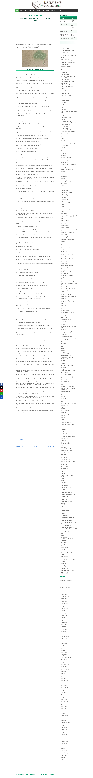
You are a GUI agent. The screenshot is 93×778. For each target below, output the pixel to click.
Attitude (62, 91)
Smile (62, 483)
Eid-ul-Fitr (63, 185)
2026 (62, 57)
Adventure (63, 72)
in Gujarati (63, 317)
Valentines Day (64, 545)
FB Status (63, 645)
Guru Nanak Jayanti (65, 271)
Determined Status (65, 162)
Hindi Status (63, 307)
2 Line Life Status (65, 48)
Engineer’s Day (64, 199)
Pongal (62, 429)
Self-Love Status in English (67, 475)
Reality (62, 445)
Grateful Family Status (66, 265)
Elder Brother (64, 187)
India (62, 321)
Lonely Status (64, 353)
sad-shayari (63, 468)
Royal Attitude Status (65, 459)
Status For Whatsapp (66, 492)
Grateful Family (64, 263)
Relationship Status (65, 722)
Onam (62, 419)
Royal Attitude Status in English (68, 461)
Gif (61, 249)
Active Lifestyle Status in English (68, 67)
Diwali (62, 171)
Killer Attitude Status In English (68, 338)
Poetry (62, 427)
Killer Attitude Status (65, 336)
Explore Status (64, 208)
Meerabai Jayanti (65, 391)
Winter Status (64, 755)
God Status (63, 655)
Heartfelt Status (64, 300)
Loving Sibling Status (65, 369)
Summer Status (64, 743)
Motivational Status (65, 704)
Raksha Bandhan (65, 443)
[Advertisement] (35, 33)
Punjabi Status (64, 718)
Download (63, 174)
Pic (61, 426)
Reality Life (63, 447)
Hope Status (64, 675)
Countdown (63, 145)
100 (62, 45)
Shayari (47, 10)
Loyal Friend (64, 372)
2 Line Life (63, 46)
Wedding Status (64, 752)
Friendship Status (65, 237)
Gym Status (63, 662)
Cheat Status (64, 619)
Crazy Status (64, 629)
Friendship (63, 234)
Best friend (63, 105)
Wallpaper (63, 554)
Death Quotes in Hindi (66, 152)
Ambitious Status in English (67, 86)
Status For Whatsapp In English (68, 494)
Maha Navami (64, 379)
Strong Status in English (66, 511)
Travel (62, 535)
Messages (63, 394)
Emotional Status (65, 636)
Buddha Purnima (65, 124)
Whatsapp (63, 561)
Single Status (64, 734)
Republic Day (64, 452)
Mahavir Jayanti (64, 382)
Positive (62, 431)
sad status (63, 464)
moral (62, 401)
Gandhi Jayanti (64, 246)
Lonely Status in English (66, 355)
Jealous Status (64, 687)
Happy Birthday (64, 273)
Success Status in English (67, 517)
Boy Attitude (63, 119)
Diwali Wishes (64, 173)
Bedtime (63, 102)
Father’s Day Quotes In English (68, 215)
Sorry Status (64, 738)
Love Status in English (66, 365)
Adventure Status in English (67, 76)
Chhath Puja (64, 133)
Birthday (63, 109)
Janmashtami (64, 329)
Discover (63, 166)
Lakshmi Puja (64, 339)
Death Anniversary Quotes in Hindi (69, 149)
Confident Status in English (67, 143)
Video (62, 549)
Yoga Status (63, 759)
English (62, 201)
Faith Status (63, 641)
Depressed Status (65, 157)
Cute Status (63, 633)
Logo (62, 348)
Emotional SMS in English (67, 192)
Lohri (62, 350)
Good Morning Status (66, 657)
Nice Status (63, 708)
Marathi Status (64, 699)
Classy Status (64, 622)
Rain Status (63, 720)
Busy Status (63, 617)
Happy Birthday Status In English (68, 277)
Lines (62, 346)
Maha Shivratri (64, 381)
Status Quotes (64, 499)
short (62, 480)
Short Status (64, 731)
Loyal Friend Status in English (68, 376)
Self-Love (63, 471)
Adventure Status (65, 74)
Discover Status (64, 167)
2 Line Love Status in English (67, 55)
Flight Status (64, 648)
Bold (62, 114)
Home (17, 10)
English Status (64, 202)
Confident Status (64, 142)
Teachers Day (64, 531)
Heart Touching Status (66, 669)
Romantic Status (64, 724)
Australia (63, 97)
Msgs (62, 407)
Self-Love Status (64, 473)
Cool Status (63, 626)
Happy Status (64, 666)
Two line (63, 542)
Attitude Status (32, 10)
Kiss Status (63, 692)
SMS (52, 10)
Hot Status (63, 676)
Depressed (63, 155)
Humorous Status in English (67, 312)
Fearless (63, 218)
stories (62, 504)
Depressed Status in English (67, 159)
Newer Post (20, 446)
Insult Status (64, 685)
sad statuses (64, 466)
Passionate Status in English (67, 424)
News (60, 10)
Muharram (63, 408)
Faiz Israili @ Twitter (64, 585)
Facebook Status (65, 640)
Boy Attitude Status (65, 121)
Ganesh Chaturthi (65, 247)
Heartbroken (64, 293)
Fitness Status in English (66, 232)
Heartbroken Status (65, 294)
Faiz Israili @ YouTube (65, 587)
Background (63, 98)
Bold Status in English (66, 117)
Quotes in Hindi (64, 442)
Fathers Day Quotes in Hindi (67, 216)
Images (62, 315)
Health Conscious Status (66, 281)
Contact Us (63, 764)
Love (62, 360)
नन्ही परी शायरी (64, 573)
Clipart (62, 138)
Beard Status (64, 601)
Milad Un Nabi (64, 396)
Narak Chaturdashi (65, 410)
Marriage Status (64, 701)
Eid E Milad (63, 180)
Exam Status (64, 638)
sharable (63, 476)
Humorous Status (65, 310)
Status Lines (64, 496)
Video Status (64, 750)
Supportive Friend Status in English (69, 528)
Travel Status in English (66, 538)
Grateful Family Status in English (68, 267)
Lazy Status (63, 694)
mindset (62, 398)
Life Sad (63, 343)
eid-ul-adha (63, 183)
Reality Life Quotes (65, 448)
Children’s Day (64, 135)
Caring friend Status (65, 129)
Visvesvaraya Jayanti (66, 552)
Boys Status (63, 610)
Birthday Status (64, 608)
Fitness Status (64, 230)
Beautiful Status (64, 603)
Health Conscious (65, 280)
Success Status (64, 515)
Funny (62, 241)
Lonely (62, 352)
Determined (63, 160)
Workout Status (64, 568)
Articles (62, 88)
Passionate (63, 420)
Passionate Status (65, 422)
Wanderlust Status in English (67, 559)
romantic (63, 454)
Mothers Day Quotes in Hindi (67, 403)
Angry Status (64, 594)
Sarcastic (63, 470)
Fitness (62, 223)
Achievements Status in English (68, 62)
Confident (63, 140)
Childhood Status (65, 620)
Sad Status (63, 725)
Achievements (64, 59)
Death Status (64, 634)
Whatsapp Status (24, 10)
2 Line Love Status (65, 53)
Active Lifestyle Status (66, 66)
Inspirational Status (65, 682)
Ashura (62, 90)
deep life (63, 153)
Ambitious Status (65, 84)
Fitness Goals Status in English (68, 229)
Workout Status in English (67, 570)
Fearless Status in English (67, 222)
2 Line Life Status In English (67, 50)
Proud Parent (64, 433)
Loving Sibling (64, 367)
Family (62, 211)
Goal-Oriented (64, 251)
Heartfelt (63, 298)
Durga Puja (63, 176)
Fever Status (64, 647)
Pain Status (63, 710)
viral (62, 551)
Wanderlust (63, 556)
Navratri (62, 412)
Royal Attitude (64, 457)
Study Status (64, 739)
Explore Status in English (66, 209)
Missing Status (64, 703)
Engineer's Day (64, 197)
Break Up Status (64, 612)
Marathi (62, 384)
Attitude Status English (66, 95)
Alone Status (64, 592)
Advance (63, 70)
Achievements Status (66, 60)
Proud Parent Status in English (68, 436)
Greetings (63, 270)
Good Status (64, 661)
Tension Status (64, 746)
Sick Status (63, 732)
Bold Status (63, 115)
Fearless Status (64, 220)
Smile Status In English (66, 487)
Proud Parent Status (65, 434)
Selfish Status (64, 729)
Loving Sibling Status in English (68, 370)
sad (62, 462)
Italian (62, 324)
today (62, 533)
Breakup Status (64, 613)
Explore (62, 206)
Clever (62, 136)
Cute (62, 147)
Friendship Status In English (67, 239)
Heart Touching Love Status (67, 288)
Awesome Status (65, 599)
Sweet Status (64, 745)
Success (63, 513)
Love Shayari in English (66, 362)
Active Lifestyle (64, 64)
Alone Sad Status (65, 79)
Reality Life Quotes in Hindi (67, 450)
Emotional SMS (64, 190)
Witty (62, 565)
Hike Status (63, 671)
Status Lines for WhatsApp (67, 498)
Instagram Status (65, 683)
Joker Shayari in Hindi (66, 332)
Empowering (64, 194)
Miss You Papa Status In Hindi (68, 399)
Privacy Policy (64, 765)
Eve (62, 204)
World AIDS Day (64, 572)
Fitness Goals (64, 225)
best (62, 104)
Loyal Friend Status (65, 374)
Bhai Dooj (63, 107)
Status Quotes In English (66, 501)
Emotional (63, 188)
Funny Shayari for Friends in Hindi (68, 243)
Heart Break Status (65, 668)
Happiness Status (65, 664)
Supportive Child (64, 518)
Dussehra (63, 178)
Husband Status (64, 680)
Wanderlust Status (65, 558)
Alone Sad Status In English (67, 81)
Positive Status (64, 715)
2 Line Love (63, 52)
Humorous (63, 308)
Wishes (62, 563)
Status (38, 10)
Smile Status (64, 485)
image (62, 314)
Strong (62, 508)
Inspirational (63, 322)
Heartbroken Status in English (68, 296)
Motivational (63, 405)
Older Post (51, 446)
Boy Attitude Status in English (67, 122)
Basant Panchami (65, 100)
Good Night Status (65, 659)
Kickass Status (64, 689)
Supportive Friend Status (66, 527)
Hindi (62, 303)
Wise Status (63, 757)
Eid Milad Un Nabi (65, 181)
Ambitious (63, 83)
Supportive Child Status (66, 520)
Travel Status (64, 537)
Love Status (63, 363)
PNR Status (63, 713)
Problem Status (64, 717)
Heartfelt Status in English (67, 301)
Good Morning (64, 256)
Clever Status (64, 624)
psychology (63, 438)
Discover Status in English (67, 169)
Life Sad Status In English (67, 345)
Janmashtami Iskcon (65, 331)
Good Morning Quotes (66, 258)
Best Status (63, 605)
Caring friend (64, 128)
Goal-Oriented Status (66, 253)
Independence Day (65, 319)
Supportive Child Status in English (68, 522)
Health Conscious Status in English (69, 283)
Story (62, 506)
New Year (63, 415)
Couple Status (64, 627)
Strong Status (64, 510)
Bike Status (63, 606)
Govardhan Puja (64, 261)
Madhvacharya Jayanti (66, 377)
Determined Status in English (67, 164)
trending (63, 540)
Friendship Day (64, 236)
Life (62, 341)
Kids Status (63, 690)
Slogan (62, 482)
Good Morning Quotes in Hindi (68, 260)
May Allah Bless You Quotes (67, 386)
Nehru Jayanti (64, 414)
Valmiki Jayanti (64, 547)
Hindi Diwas (63, 305)
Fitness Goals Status (65, 227)
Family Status (64, 643)
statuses (63, 503)
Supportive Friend (65, 525)
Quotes (42, 10)
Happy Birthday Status (66, 275)
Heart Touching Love (65, 286)
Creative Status (64, 631)
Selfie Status (64, 727)
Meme (62, 392)
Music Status (64, 706)
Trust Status (63, 748)
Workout (63, 566)
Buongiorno (63, 126)
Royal (62, 455)
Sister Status (64, 736)
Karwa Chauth (64, 334)
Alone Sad (63, 77)
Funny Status (64, 654)
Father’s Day (64, 213)
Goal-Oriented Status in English (68, 254)
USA (62, 544)
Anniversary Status (65, 596)
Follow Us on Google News (66, 580)
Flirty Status (63, 650)
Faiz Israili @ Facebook (65, 582)
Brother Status (64, 615)
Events (55, 10)
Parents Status (64, 711)
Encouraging (64, 195)
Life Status (63, 696)
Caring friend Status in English (68, 131)
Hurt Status (63, 678)
